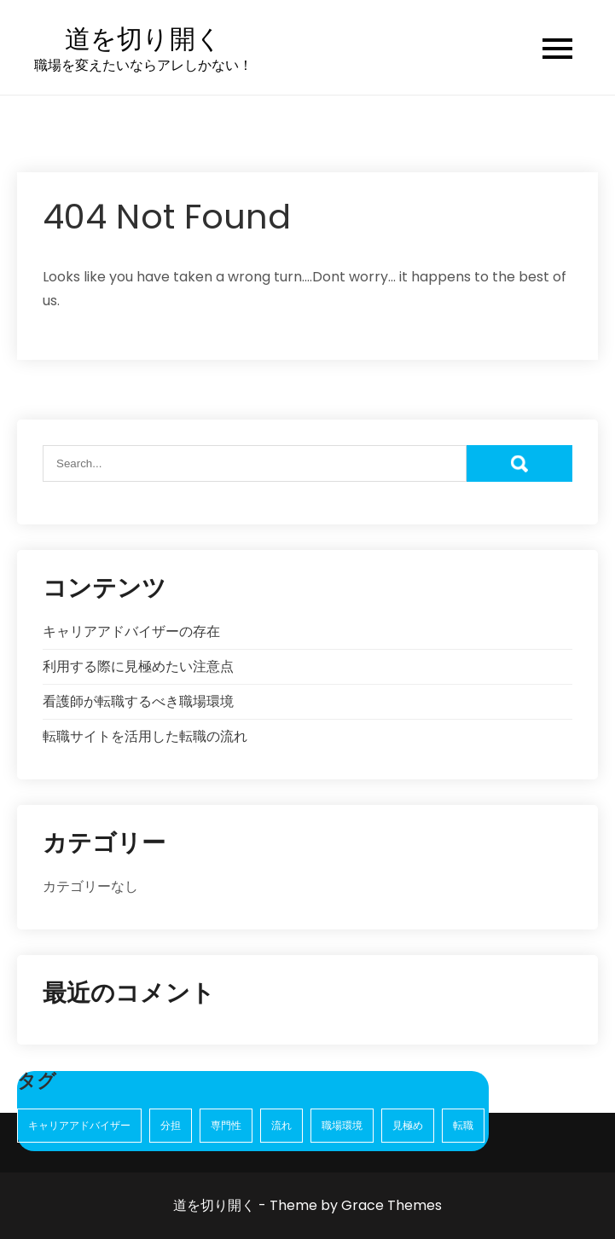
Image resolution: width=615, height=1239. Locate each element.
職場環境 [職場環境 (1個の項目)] (342, 1125)
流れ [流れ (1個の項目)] (281, 1125)
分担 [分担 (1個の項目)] (170, 1125)
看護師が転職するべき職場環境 (138, 701)
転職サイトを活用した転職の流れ (145, 736)
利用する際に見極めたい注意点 (138, 666)
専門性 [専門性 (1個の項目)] (226, 1125)
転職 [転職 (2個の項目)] (463, 1125)
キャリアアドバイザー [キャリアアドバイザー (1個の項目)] (79, 1125)
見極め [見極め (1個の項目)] (407, 1125)
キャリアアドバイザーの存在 (131, 631)
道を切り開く (143, 40)
